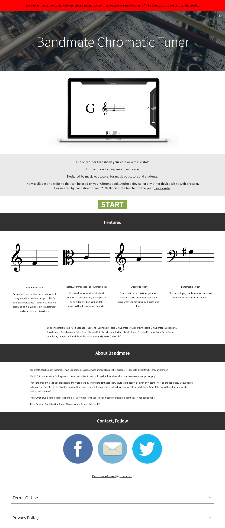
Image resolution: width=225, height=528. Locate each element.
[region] (112, 5)
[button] (221, 16)
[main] (112, 41)
